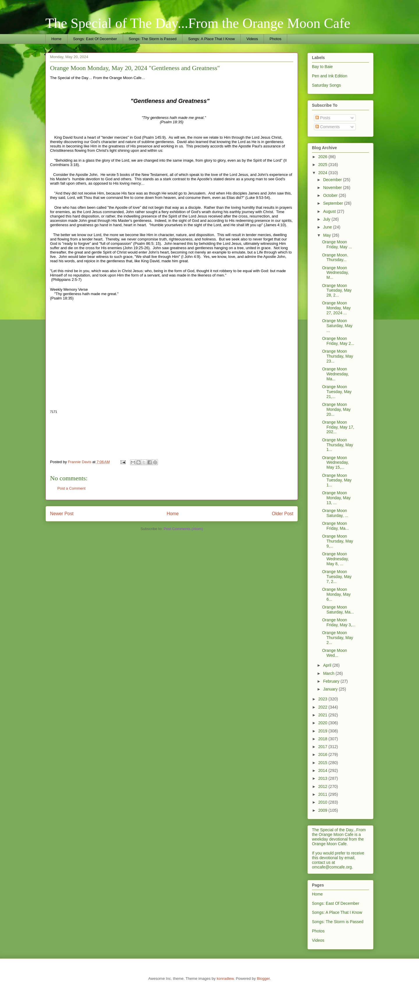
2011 (323, 794)
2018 (323, 738)
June (328, 227)
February (331, 681)
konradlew (225, 978)
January (331, 689)
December (333, 179)
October (331, 195)
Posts (322, 117)
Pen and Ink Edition (329, 76)
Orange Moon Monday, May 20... (336, 409)
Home (57, 39)
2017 (323, 746)
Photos (275, 39)
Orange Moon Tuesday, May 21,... (336, 391)
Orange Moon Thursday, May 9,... (337, 541)
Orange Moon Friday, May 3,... (338, 622)
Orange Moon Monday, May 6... (336, 594)
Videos (252, 39)
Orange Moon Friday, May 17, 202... (338, 427)
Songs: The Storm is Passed (153, 39)
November (333, 187)
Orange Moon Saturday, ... (335, 513)
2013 (323, 778)
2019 (323, 731)
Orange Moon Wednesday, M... (335, 272)
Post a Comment (71, 488)
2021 (323, 715)
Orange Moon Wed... (334, 653)
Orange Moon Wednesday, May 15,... (335, 462)
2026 (323, 156)
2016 (323, 754)
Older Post (282, 513)
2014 (323, 770)
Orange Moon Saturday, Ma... (338, 609)
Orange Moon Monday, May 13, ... (336, 497)
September (333, 203)
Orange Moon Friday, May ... (337, 244)
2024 (323, 172)
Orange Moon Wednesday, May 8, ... (335, 559)
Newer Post (62, 513)
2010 (323, 802)
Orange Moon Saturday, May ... (337, 325)
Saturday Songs (326, 85)
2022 (323, 707)
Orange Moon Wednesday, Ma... (335, 374)
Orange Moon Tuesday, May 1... (336, 480)
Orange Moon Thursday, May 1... (337, 445)
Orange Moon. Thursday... (335, 257)
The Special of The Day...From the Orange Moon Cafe (197, 23)
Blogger (263, 978)
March (329, 673)
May (327, 235)
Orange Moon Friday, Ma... (335, 526)
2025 (323, 164)
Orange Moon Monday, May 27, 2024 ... (336, 308)
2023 (323, 699)
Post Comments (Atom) (183, 529)
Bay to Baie (322, 66)
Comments (327, 126)
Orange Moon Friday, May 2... (338, 341)
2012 (323, 786)
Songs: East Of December (95, 39)
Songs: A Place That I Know (211, 39)
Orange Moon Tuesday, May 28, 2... (336, 290)
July (327, 219)
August (330, 211)
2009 (323, 810)
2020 (323, 722)
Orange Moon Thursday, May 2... (337, 637)
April (327, 665)
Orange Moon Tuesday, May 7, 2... (336, 576)
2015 (323, 762)
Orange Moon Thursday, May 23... (337, 356)
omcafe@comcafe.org (332, 867)
